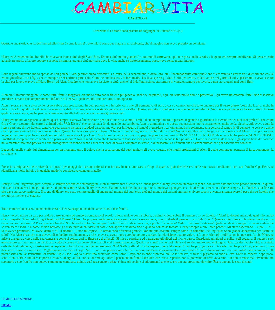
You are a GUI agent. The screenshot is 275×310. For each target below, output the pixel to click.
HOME (6, 305)
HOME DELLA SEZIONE (16, 299)
